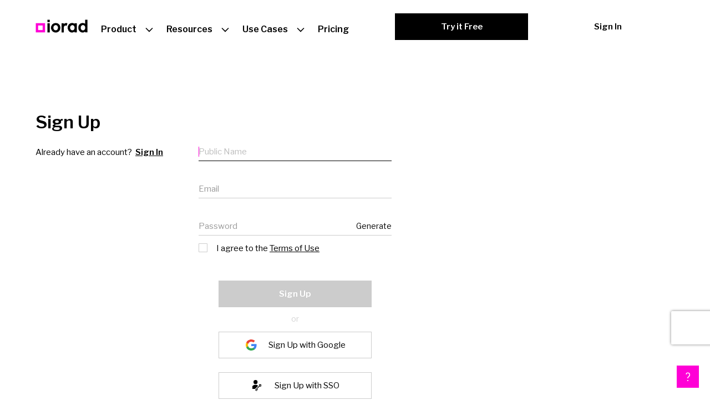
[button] (688, 377)
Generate (374, 226)
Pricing (333, 29)
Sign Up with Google (307, 345)
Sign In (608, 27)
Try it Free (462, 27)
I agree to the (260, 247)
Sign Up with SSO (307, 386)
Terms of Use (295, 248)
